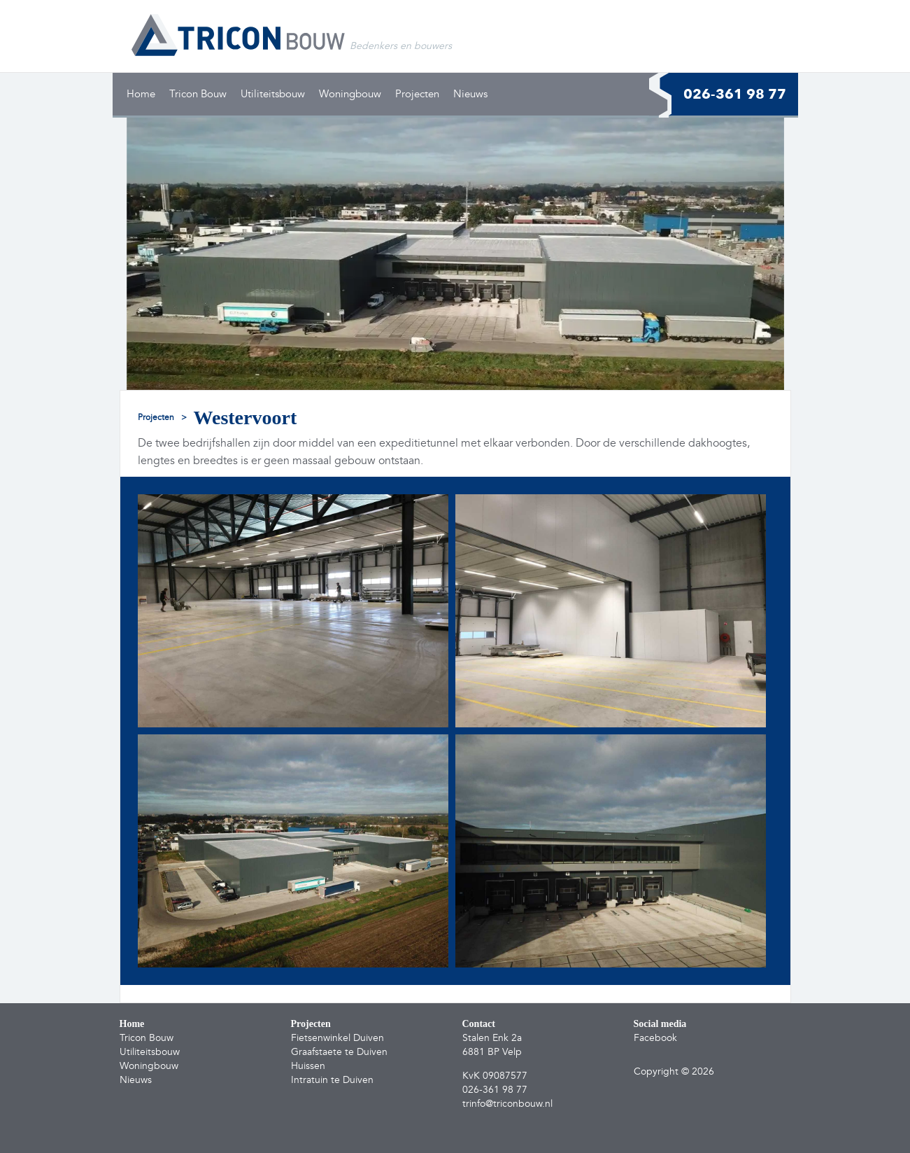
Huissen (308, 1066)
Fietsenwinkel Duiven (337, 1038)
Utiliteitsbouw (273, 94)
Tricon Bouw (198, 94)
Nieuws (470, 94)
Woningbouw (350, 94)
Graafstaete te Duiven (339, 1052)
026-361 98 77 (734, 94)
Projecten (417, 94)
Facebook (655, 1038)
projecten (156, 417)
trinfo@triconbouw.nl (507, 1104)
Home (141, 94)
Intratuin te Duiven (332, 1080)
